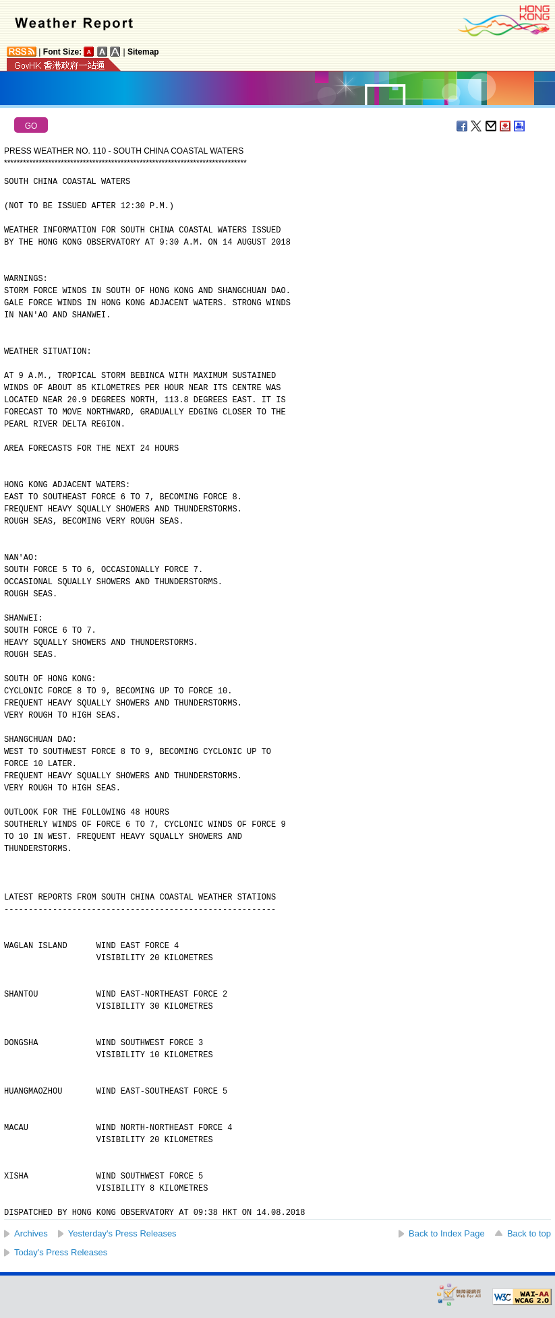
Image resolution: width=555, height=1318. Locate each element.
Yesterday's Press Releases (122, 1233)
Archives (31, 1233)
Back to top (529, 1233)
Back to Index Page (447, 1233)
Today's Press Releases (60, 1252)
